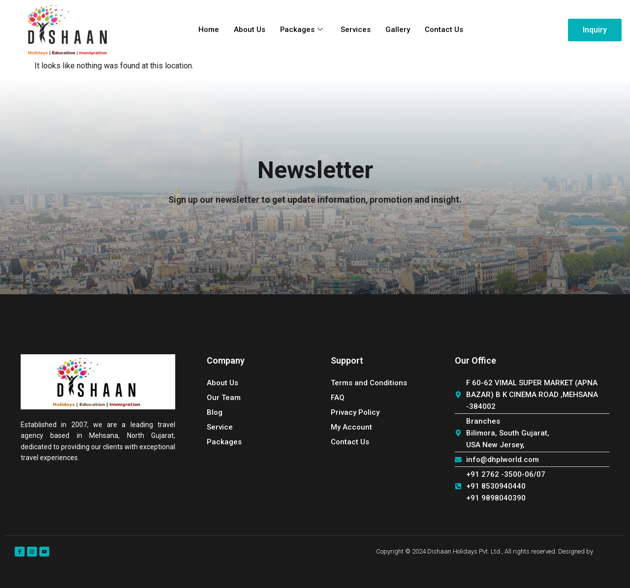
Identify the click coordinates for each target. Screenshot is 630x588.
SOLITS (605, 551)
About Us (249, 30)
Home (208, 30)
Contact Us (444, 30)
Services (356, 30)
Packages (301, 30)
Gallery (397, 30)
